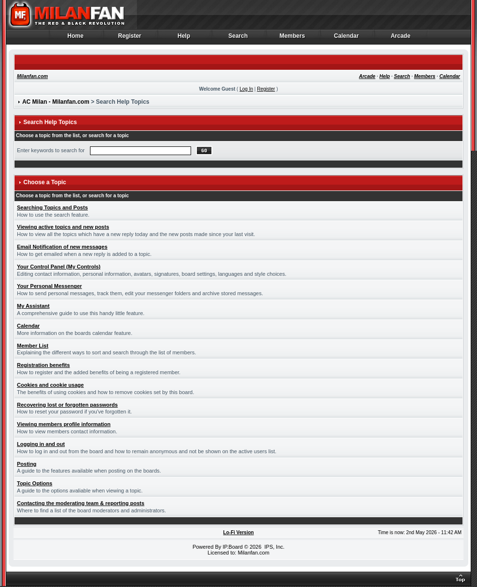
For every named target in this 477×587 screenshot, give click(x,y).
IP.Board (232, 547)
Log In (246, 89)
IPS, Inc (273, 547)
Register (130, 38)
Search (238, 38)
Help (184, 38)
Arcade (401, 38)
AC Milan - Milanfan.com (55, 101)
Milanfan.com (32, 76)
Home (76, 38)
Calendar (346, 38)
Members (292, 38)
